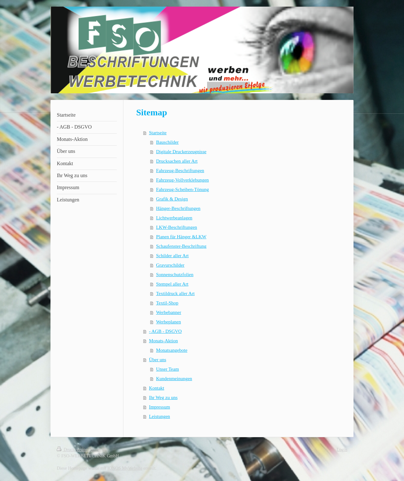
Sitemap (98, 449)
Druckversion (73, 449)
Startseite (158, 132)
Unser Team (167, 369)
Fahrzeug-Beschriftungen (180, 170)
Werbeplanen (168, 321)
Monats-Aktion (163, 340)
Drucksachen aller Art (177, 161)
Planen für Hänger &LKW (181, 236)
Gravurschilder (170, 265)
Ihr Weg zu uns (163, 397)
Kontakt (156, 388)
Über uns (157, 359)
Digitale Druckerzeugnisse (181, 151)
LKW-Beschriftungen (176, 227)
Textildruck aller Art (175, 293)
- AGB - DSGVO (165, 331)
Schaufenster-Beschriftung (181, 246)
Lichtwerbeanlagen (174, 217)
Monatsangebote (171, 350)
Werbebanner (168, 312)
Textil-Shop (167, 302)
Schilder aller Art (172, 255)
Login (342, 449)
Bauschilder (167, 142)
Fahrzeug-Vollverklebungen (182, 180)
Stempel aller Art (172, 284)
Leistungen (159, 416)
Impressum (159, 406)
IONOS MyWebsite (124, 468)
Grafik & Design (172, 198)
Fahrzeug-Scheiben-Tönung (182, 189)
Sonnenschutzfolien (174, 274)
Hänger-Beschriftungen (178, 208)
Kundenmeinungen (174, 378)
